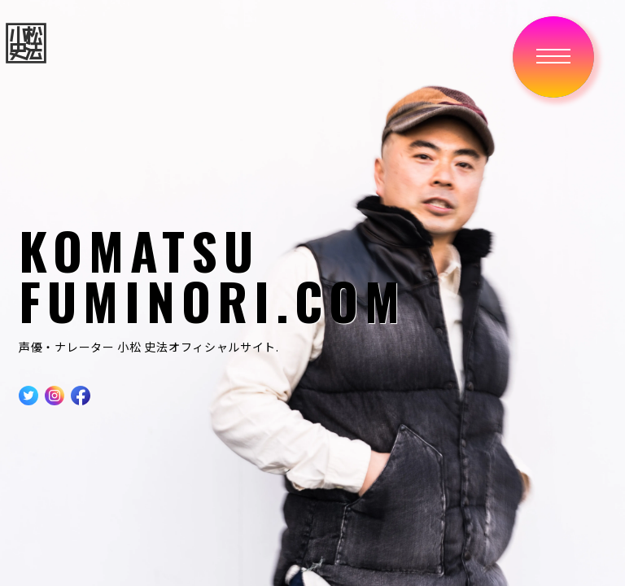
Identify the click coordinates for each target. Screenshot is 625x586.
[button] (553, 57)
